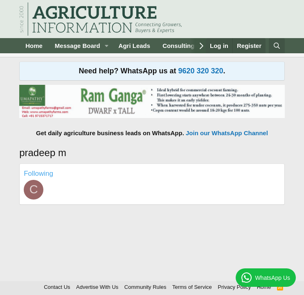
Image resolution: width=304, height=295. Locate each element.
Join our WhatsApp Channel (227, 132)
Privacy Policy (234, 287)
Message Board (77, 45)
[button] (107, 45)
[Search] (277, 45)
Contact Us (57, 287)
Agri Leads (135, 45)
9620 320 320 (200, 71)
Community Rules (145, 287)
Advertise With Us (97, 287)
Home (34, 45)
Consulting (178, 45)
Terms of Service (192, 287)
